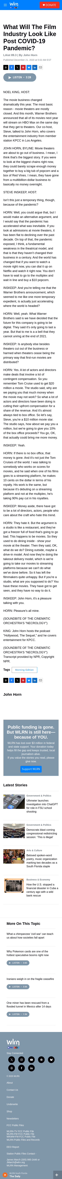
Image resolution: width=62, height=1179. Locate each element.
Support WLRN (31, 769)
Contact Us (12, 1090)
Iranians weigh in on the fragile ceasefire (30, 979)
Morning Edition (24, 670)
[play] (5, 1174)
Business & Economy (38, 879)
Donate (10, 1097)
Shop (9, 1111)
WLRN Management (17, 1165)
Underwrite (12, 1104)
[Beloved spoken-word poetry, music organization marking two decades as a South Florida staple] (14, 856)
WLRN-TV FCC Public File (20, 1131)
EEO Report (13, 1147)
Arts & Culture (34, 850)
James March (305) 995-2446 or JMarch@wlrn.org (23, 1161)
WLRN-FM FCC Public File (20, 1134)
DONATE (51, 5)
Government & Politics (38, 795)
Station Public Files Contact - (21, 1153)
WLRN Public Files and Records (23, 1140)
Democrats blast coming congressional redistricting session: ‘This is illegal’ (41, 833)
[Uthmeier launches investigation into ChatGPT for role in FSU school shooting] (14, 802)
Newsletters (13, 1118)
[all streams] (57, 1175)
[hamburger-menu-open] (5, 5)
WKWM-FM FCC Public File (21, 1136)
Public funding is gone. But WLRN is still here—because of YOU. (31, 732)
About (10, 1083)
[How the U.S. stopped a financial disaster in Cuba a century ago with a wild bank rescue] (14, 885)
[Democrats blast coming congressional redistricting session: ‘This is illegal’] (14, 831)
